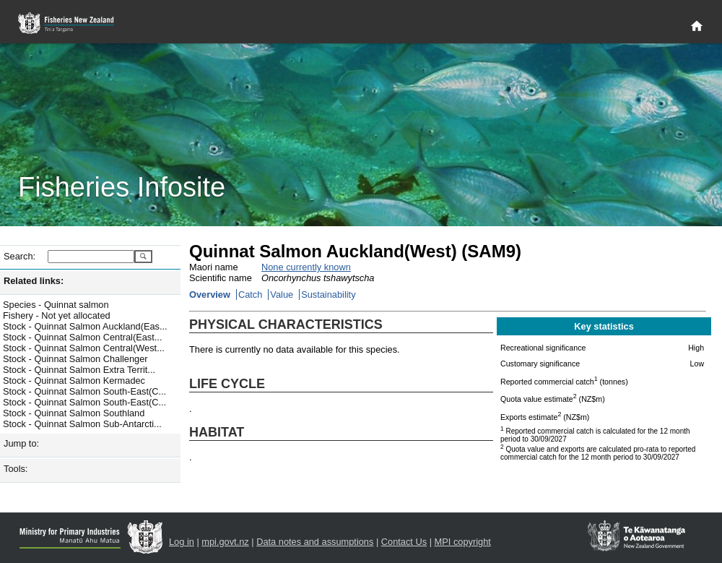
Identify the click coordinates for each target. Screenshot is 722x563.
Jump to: (21, 443)
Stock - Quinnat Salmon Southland (73, 413)
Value (281, 294)
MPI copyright (463, 541)
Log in (181, 541)
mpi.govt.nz (224, 541)
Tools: (15, 468)
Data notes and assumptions (314, 541)
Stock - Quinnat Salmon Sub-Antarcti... (82, 423)
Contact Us (404, 541)
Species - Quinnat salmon (56, 304)
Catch (250, 294)
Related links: (34, 280)
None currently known (306, 267)
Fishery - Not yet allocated (56, 315)
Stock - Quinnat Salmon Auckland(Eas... (85, 326)
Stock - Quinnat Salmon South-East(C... (84, 391)
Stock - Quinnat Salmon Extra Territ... (79, 369)
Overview (209, 294)
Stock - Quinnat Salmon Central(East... (82, 337)
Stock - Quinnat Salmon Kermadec (74, 380)
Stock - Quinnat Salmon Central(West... (84, 348)
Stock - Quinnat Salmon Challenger (75, 358)
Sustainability (328, 294)
